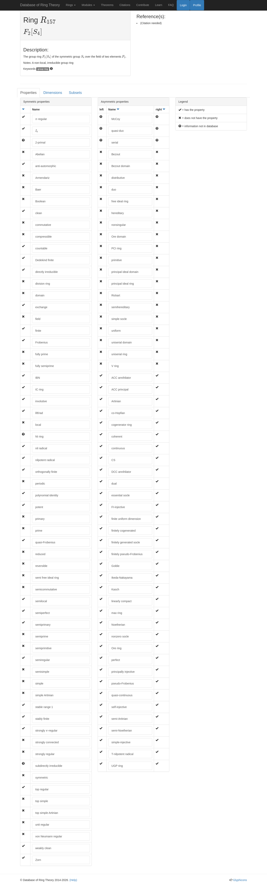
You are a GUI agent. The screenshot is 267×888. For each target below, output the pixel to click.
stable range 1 (44, 707)
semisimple (42, 671)
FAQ (171, 5)
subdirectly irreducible (48, 765)
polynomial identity (46, 495)
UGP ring (117, 765)
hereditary (117, 213)
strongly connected (47, 742)
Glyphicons (240, 880)
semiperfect (42, 613)
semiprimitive (43, 648)
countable (41, 248)
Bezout (115, 154)
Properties (28, 93)
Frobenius (41, 342)
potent (39, 507)
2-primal (40, 142)
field (37, 319)
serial (114, 142)
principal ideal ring (122, 283)
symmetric (41, 777)
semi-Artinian (119, 718)
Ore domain (118, 236)
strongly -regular (46, 731)
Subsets (75, 93)
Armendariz (42, 177)
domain (39, 295)
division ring (42, 283)
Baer (38, 189)
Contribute (142, 5)
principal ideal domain (124, 271)
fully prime (41, 354)
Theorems (107, 5)
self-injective (119, 707)
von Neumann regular (48, 836)
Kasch (115, 589)
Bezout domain (120, 166)
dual (114, 483)
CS (113, 460)
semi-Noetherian (121, 730)
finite (38, 330)
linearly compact (121, 601)
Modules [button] (88, 5)
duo (113, 189)
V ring (115, 366)
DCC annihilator (121, 471)
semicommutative (46, 589)
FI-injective (118, 507)
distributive (118, 177)
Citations (124, 5)
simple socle (119, 319)
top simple (41, 801)
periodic (40, 483)
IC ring (39, 389)
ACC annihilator (121, 377)
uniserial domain (121, 342)
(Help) (73, 880)
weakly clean (43, 848)
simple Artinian (44, 695)
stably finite (42, 718)
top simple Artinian (46, 812)
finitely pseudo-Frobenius (126, 554)
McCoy (115, 119)
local (38, 424)
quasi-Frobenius (45, 542)
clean (38, 213)
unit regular (42, 824)
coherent (116, 436)
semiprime (41, 636)
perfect (115, 660)
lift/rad (39, 413)
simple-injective (121, 742)
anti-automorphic (45, 166)
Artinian (116, 401)
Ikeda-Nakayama (122, 577)
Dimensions (52, 93)
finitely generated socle (125, 542)
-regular (41, 119)
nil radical (41, 448)
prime (38, 530)
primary (40, 518)
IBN (37, 377)
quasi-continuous (122, 695)
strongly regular (45, 754)
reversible (41, 565)
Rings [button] (71, 5)
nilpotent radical (45, 460)
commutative (43, 224)
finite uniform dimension (126, 518)
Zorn (38, 859)
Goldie (115, 565)
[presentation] (48, 20)
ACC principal (120, 389)
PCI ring (116, 248)
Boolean (40, 201)
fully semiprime (44, 366)
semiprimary (42, 624)
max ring (116, 613)
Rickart (115, 295)
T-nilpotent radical (122, 754)
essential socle (120, 495)
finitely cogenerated (123, 530)
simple (39, 683)
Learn (158, 5)
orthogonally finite (46, 471)
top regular (42, 789)
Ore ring (116, 648)
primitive (116, 260)
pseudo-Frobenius (122, 683)
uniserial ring (119, 354)
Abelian (40, 154)
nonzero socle (120, 636)
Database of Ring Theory (40, 5)
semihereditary (120, 307)
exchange (41, 307)
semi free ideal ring (47, 577)
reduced (40, 554)
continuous (118, 448)
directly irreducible (46, 271)
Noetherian (118, 624)
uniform (116, 330)
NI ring (39, 436)
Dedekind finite (44, 260)
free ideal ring (119, 201)
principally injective (123, 671)
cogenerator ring (121, 424)
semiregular (42, 660)
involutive (41, 401)
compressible (43, 236)
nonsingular (118, 224)
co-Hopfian (118, 413)
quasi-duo (117, 130)
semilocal (41, 601)
